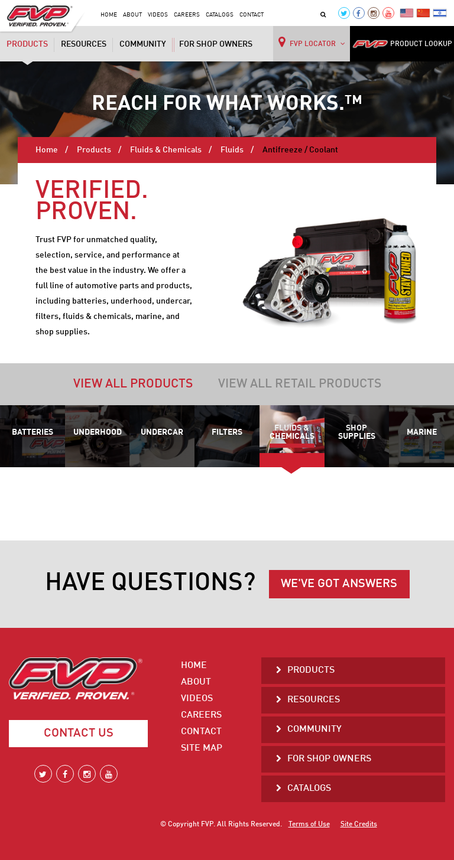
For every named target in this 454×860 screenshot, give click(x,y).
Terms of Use (309, 824)
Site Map (201, 748)
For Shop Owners (215, 44)
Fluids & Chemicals (166, 150)
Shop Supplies (356, 432)
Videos (158, 15)
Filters (227, 432)
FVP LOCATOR (311, 42)
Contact (251, 15)
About (132, 15)
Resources (83, 44)
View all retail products (299, 384)
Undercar (162, 432)
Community (142, 44)
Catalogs (220, 15)
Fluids (232, 150)
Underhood (97, 432)
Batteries (32, 432)
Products (27, 45)
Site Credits (358, 824)
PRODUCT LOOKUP (402, 44)
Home (108, 15)
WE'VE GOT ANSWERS (339, 584)
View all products (133, 384)
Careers (187, 15)
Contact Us (79, 734)
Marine (422, 432)
